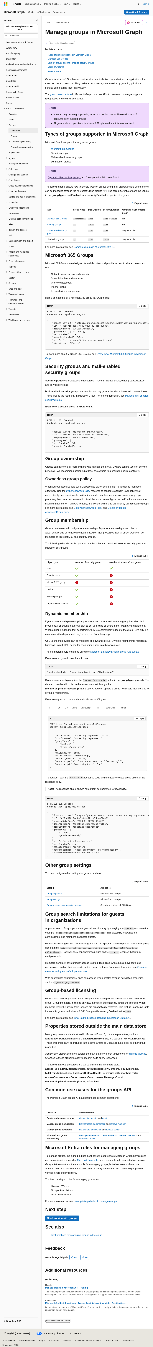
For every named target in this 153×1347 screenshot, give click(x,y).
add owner (96, 1129)
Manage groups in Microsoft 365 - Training (66, 1288)
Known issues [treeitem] (12, 97)
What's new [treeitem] (11, 48)
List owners (84, 1129)
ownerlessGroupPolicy (78, 491)
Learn (48, 22)
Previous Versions (26, 1340)
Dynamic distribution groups (64, 177)
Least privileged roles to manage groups (95, 1201)
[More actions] (146, 22)
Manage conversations (89, 1135)
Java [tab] (74, 708)
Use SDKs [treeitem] (11, 81)
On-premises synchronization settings (64, 905)
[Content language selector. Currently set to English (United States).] (17, 1333)
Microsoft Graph (63, 22)
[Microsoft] (6, 4)
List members (85, 1124)
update (93, 1118)
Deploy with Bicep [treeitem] (14, 92)
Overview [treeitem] (12, 114)
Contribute (54, 1340)
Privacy (66, 1340)
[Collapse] (37, 20)
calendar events (109, 1135)
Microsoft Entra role (87, 1160)
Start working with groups (62, 1218)
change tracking (137, 1053)
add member (99, 1124)
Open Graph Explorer (137, 12)
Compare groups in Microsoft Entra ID (94, 247)
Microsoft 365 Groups (58, 59)
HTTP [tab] (50, 708)
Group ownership (56, 67)
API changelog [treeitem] (13, 53)
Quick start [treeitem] (11, 59)
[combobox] (21, 28)
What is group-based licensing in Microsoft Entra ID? (102, 1018)
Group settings (53, 899)
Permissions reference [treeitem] (16, 70)
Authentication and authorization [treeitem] (21, 64)
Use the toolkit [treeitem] (13, 86)
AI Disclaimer (8, 1340)
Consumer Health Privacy (87, 1340)
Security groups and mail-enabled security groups (71, 63)
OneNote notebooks (127, 1135)
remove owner (113, 1129)
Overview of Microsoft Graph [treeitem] (19, 42)
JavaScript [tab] (86, 708)
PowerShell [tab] (110, 708)
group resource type (61, 94)
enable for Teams (87, 1138)
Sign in (146, 4)
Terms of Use (111, 1340)
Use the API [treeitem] (11, 75)
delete (105, 1118)
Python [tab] (123, 708)
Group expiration (54, 893)
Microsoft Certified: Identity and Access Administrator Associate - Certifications (85, 1303)
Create (82, 1118)
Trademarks (127, 1340)
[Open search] (139, 4)
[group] (97, 329)
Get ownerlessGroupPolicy (88, 508)
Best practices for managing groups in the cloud (76, 1235)
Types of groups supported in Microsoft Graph (69, 55)
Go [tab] (66, 708)
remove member (118, 1124)
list (88, 1118)
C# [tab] (59, 708)
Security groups (54, 224)
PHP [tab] (98, 708)
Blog (41, 1340)
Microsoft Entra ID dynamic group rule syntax (114, 651)
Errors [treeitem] (9, 103)
